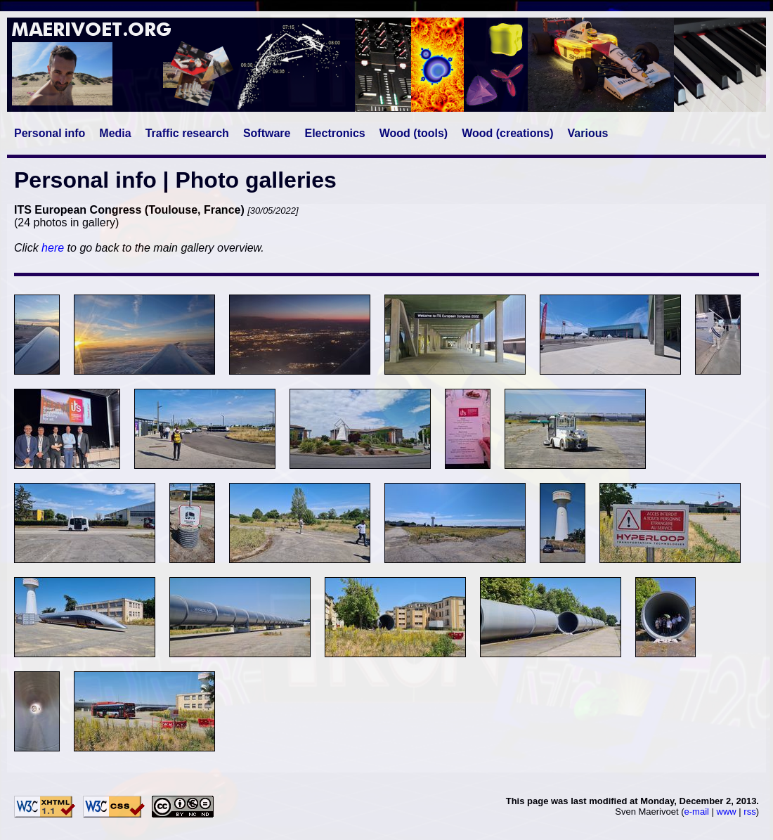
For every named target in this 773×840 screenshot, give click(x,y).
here (52, 248)
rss (749, 811)
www (726, 811)
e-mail (696, 811)
